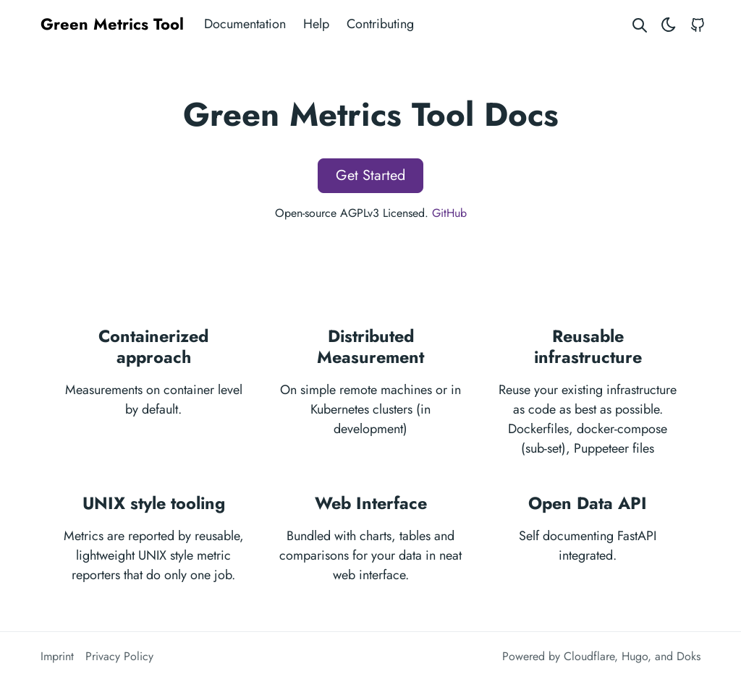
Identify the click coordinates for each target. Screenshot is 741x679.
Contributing (380, 23)
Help (316, 23)
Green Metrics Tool (112, 23)
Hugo (635, 656)
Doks (688, 656)
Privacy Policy (119, 656)
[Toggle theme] (668, 24)
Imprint (57, 656)
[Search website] (639, 24)
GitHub (449, 213)
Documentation (245, 23)
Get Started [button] (370, 175)
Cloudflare (589, 656)
